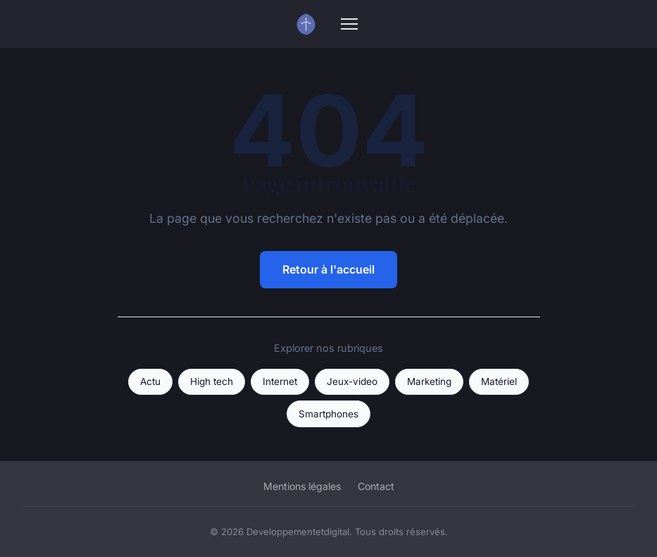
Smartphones (328, 414)
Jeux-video (352, 381)
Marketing (429, 381)
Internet (280, 381)
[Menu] (349, 24)
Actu (150, 381)
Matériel (499, 381)
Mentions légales (302, 486)
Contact (376, 486)
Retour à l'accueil (328, 269)
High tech (211, 381)
